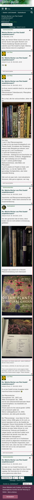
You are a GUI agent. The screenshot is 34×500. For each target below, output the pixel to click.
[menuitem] (7, 8)
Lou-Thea (9, 52)
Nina (15, 22)
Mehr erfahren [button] (12, 492)
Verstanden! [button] (10, 496)
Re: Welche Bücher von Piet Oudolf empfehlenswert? (14, 59)
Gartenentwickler (8, 29)
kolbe (11, 22)
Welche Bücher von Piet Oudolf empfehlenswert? (11, 17)
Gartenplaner (11, 206)
